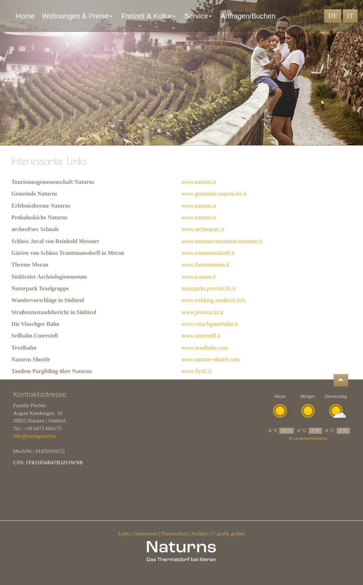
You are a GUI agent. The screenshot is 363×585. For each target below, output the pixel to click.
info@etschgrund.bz (34, 436)
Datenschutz (175, 533)
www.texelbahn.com (205, 348)
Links (124, 533)
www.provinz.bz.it (203, 312)
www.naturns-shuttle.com (211, 359)
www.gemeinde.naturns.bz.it (214, 194)
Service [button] (198, 16)
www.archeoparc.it (203, 229)
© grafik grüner (228, 533)
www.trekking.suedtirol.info (214, 300)
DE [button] (332, 16)
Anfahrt (199, 533)
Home (25, 16)
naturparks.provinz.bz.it (208, 288)
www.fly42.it (196, 371)
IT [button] (350, 16)
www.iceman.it (199, 277)
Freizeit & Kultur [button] (150, 16)
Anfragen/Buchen (250, 16)
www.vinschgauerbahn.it (210, 324)
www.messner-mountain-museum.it (222, 241)
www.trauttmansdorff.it (208, 253)
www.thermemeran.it (205, 265)
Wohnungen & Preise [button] (78, 16)
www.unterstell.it (201, 336)
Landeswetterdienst (309, 438)
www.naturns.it (199, 182)
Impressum (146, 533)
